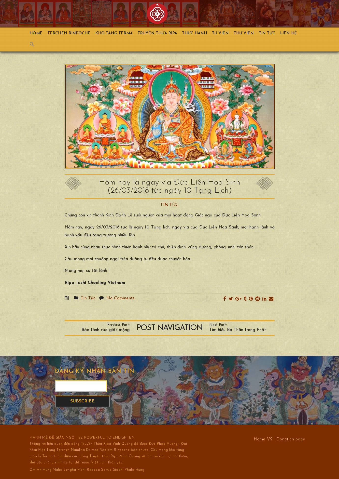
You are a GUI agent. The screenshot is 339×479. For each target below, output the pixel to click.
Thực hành (194, 33)
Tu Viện (220, 33)
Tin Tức (267, 33)
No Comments (120, 298)
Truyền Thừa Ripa (157, 33)
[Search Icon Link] (34, 45)
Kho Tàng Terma (114, 33)
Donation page (290, 439)
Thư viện (244, 33)
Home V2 (263, 439)
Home (35, 33)
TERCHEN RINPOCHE (68, 33)
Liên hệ (288, 33)
